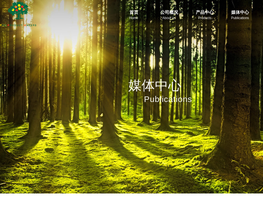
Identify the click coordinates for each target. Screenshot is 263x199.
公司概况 (169, 12)
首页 (133, 12)
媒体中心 (240, 12)
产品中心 (204, 12)
